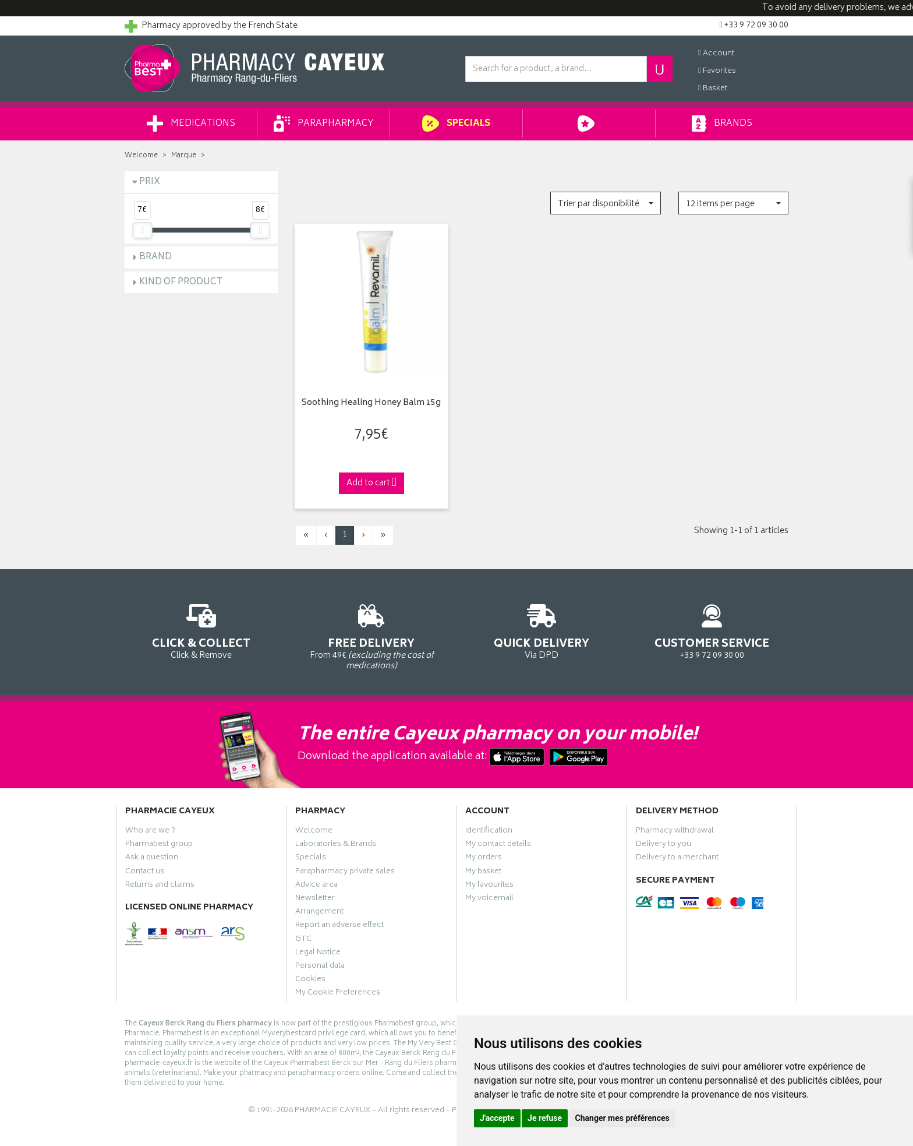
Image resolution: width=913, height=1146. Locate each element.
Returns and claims (159, 886)
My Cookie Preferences (337, 994)
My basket (483, 873)
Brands (722, 123)
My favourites (489, 886)
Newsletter (315, 899)
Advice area (316, 886)
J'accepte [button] (497, 1118)
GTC (303, 940)
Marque (183, 156)
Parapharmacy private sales (345, 873)
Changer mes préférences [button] (622, 1118)
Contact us (144, 873)
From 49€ (371, 635)
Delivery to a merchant (677, 859)
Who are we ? (150, 832)
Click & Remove (201, 629)
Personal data (320, 967)
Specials (456, 123)
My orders (483, 859)
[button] (605, 203)
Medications (191, 123)
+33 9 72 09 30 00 (712, 629)
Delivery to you (663, 845)
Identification (488, 832)
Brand (155, 257)
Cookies (310, 980)
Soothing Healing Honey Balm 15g (371, 403)
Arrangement (319, 913)
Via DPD (541, 629)
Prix (149, 182)
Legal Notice (318, 954)
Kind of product (180, 282)
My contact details (498, 845)
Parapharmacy (324, 123)
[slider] (142, 230)
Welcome (141, 156)
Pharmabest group (159, 845)
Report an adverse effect (339, 926)
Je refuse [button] (545, 1118)
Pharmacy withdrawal (675, 832)
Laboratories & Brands (335, 845)
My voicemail (489, 899)
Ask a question (151, 859)
